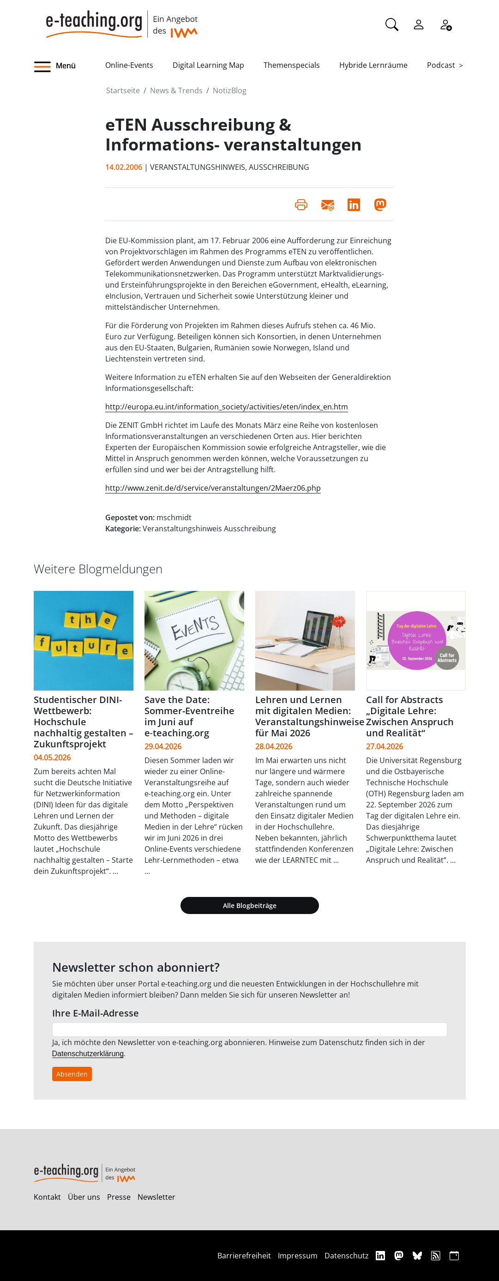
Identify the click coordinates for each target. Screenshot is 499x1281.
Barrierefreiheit (244, 1256)
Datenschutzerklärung (88, 1054)
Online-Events (129, 65)
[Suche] (391, 23)
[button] (70, 67)
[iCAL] (454, 1255)
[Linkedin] (381, 1255)
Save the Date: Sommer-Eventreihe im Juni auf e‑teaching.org (189, 716)
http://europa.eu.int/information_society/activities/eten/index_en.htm (226, 407)
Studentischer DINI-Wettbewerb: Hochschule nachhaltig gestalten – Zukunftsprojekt (83, 721)
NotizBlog (229, 90)
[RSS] (437, 1255)
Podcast (441, 65)
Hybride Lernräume (373, 65)
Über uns (84, 1197)
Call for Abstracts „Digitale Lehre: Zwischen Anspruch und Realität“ (410, 716)
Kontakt (47, 1197)
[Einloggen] (418, 23)
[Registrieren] (445, 23)
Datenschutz (347, 1256)
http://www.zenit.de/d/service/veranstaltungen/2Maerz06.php (213, 488)
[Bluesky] (418, 1255)
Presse (119, 1197)
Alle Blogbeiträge (250, 905)
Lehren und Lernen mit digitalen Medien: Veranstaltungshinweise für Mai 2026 (310, 716)
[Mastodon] (400, 1255)
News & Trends (176, 90)
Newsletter (156, 1197)
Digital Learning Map (208, 65)
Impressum (298, 1256)
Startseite (123, 90)
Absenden (72, 1074)
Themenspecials (292, 65)
